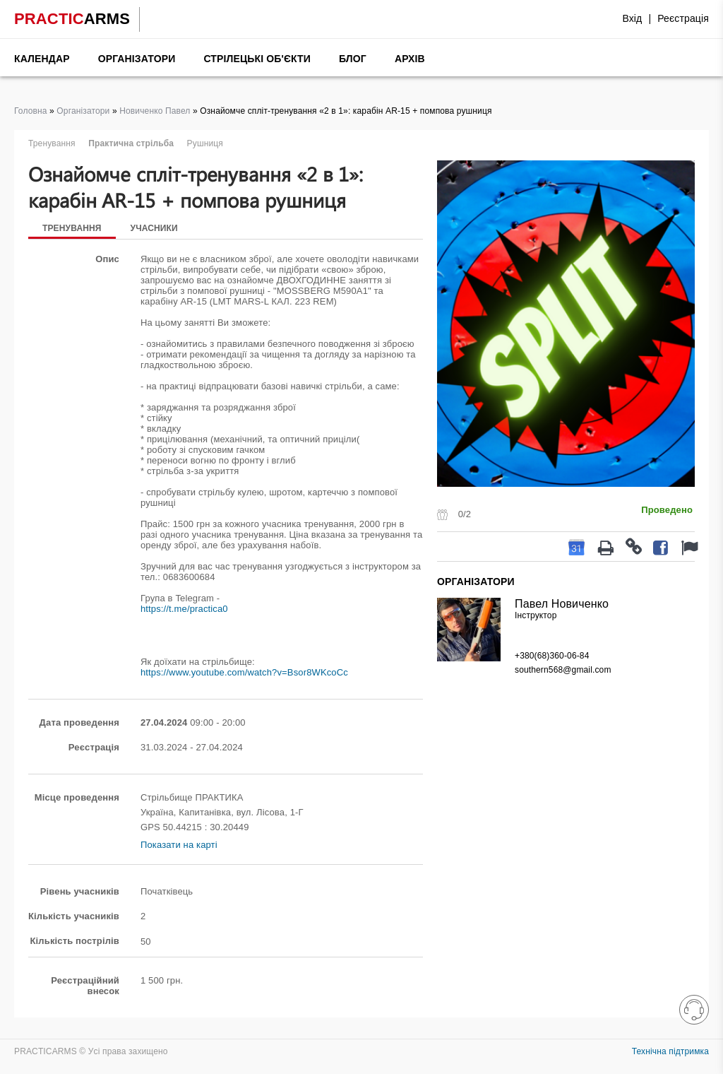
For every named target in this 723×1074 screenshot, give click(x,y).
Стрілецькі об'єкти (257, 58)
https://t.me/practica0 (184, 608)
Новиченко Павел (154, 111)
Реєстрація (683, 18)
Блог (352, 58)
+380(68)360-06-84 (552, 656)
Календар (42, 58)
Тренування (72, 228)
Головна (30, 111)
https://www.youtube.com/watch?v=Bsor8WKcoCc (244, 672)
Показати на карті (179, 844)
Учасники (154, 228)
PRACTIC (72, 19)
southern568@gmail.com (563, 670)
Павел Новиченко (562, 604)
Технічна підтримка (670, 1051)
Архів (410, 58)
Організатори (137, 58)
